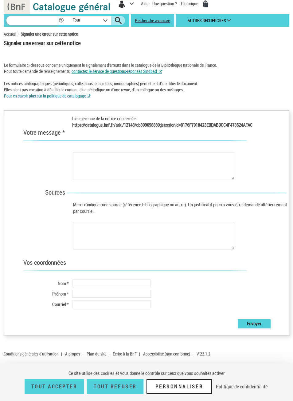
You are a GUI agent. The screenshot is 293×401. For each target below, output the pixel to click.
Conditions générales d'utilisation (31, 354)
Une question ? (164, 3)
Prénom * (60, 294)
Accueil (10, 34)
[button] (61, 20)
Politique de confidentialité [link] (242, 386)
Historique (190, 3)
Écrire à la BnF (125, 354)
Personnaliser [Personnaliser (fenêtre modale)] (179, 386)
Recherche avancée (152, 20)
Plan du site (96, 354)
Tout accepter (54, 386)
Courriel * (60, 304)
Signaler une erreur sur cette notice (49, 34)
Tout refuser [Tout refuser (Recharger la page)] (115, 386)
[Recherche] (32, 20)
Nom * (63, 283)
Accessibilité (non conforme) (166, 354)
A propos (72, 354)
